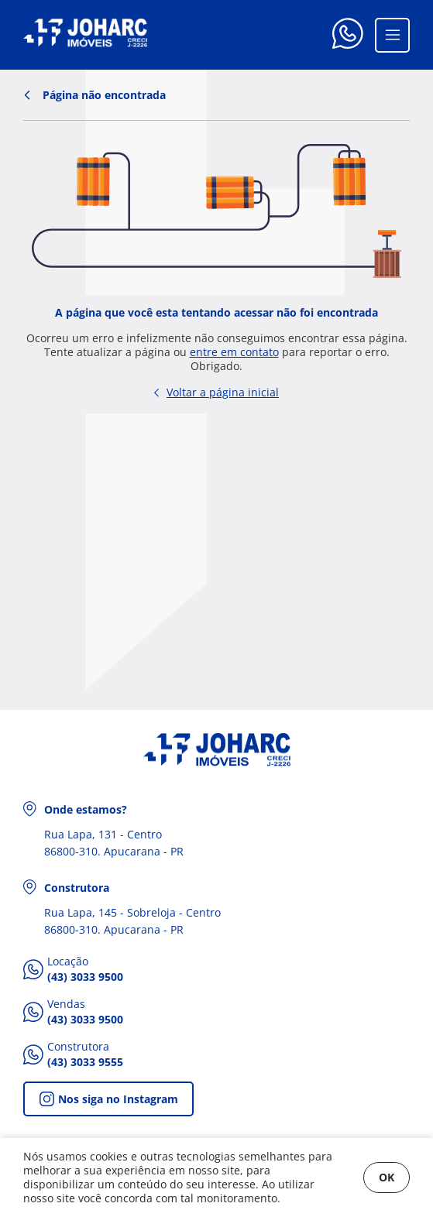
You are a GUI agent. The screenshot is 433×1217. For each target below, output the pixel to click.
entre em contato (234, 352)
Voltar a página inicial (216, 392)
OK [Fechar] (386, 1177)
